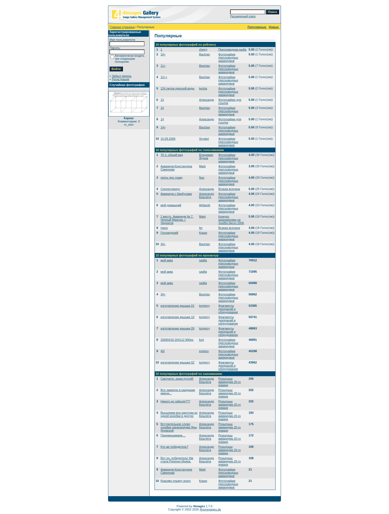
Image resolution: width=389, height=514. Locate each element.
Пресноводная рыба (232, 49)
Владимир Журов (206, 156)
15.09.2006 (167, 138)
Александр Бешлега (206, 195)
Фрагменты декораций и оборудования (228, 309)
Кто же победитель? (174, 446)
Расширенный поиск (243, 16)
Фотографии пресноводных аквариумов (228, 57)
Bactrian (204, 54)
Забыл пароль (122, 76)
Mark (202, 166)
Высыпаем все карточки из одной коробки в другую (178, 414)
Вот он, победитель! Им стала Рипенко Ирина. (176, 459)
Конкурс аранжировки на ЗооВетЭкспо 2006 (231, 220)
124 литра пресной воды (177, 88)
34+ (163, 244)
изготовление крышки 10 (177, 317)
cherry (203, 49)
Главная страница (122, 27)
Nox (201, 177)
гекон (164, 227)
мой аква (166, 260)
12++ (163, 77)
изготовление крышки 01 (177, 305)
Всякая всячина (229, 189)
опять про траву (171, 177)
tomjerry (204, 305)
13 (162, 99)
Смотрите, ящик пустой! (176, 378)
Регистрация (120, 79)
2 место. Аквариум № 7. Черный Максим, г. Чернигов (176, 220)
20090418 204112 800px (176, 339)
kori (201, 339)
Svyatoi (204, 138)
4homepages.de (210, 509)
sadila (203, 260)
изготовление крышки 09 (177, 328)
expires (204, 351)
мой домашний (170, 205)
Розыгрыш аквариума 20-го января (229, 382)
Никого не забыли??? (175, 401)
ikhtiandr (204, 205)
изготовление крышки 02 (177, 362)
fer (201, 227)
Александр (206, 99)
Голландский (169, 232)
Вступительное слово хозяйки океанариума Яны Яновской (178, 427)
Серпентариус (170, 189)
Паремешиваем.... (173, 435)
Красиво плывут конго (175, 480)
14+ (163, 127)
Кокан (203, 232)
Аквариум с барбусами (176, 193)
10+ (163, 54)
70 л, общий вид (171, 154)
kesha (203, 88)
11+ (163, 65)
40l (162, 351)
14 (162, 107)
